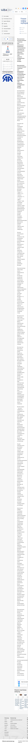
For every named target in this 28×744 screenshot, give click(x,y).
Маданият (6, 725)
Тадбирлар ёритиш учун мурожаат (16, 719)
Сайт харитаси (12, 725)
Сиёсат (6, 719)
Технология (7, 735)
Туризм (6, 726)
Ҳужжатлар (6, 733)
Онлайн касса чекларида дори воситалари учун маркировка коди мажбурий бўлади (22, 704)
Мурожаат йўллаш (13, 726)
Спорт (6, 728)
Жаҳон (6, 730)
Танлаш (24, 29)
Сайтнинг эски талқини (14, 728)
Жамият (6, 721)
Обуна (11, 721)
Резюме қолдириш (13, 723)
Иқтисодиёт (23, 27)
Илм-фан (6, 723)
